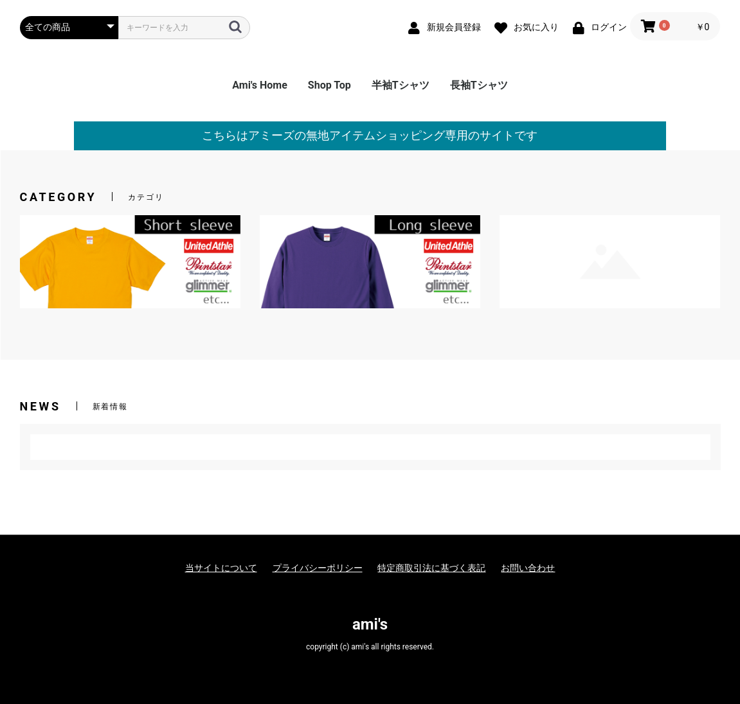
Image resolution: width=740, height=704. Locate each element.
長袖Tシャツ (479, 85)
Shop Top (329, 85)
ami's (370, 624)
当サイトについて (221, 568)
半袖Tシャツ (400, 85)
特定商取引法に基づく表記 (431, 568)
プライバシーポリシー (318, 568)
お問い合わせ (528, 568)
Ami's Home (259, 85)
